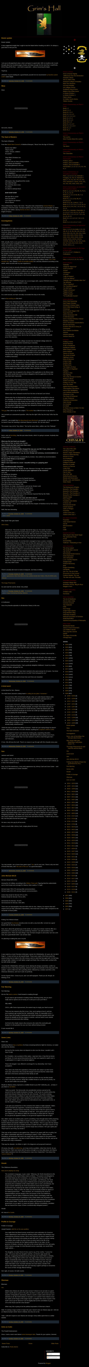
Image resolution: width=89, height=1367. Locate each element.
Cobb (64, 529)
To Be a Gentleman (69, 345)
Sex (2, 598)
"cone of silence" (6, 1154)
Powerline (66, 520)
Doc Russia (15, 923)
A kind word (6, 686)
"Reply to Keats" (68, 294)
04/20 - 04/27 (71, 851)
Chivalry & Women (69, 450)
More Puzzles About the (73, 139)
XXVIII (81, 235)
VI (79, 166)
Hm (2, 1287)
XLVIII (65, 245)
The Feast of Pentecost (70, 396)
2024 (67, 650)
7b (83, 191)
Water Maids (67, 482)
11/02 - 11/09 (71, 717)
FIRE (64, 607)
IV (76, 166)
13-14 (82, 212)
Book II (65, 110)
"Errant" (65, 270)
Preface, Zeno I (68, 160)
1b (71, 202)
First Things (66, 608)
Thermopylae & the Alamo (71, 388)
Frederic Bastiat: (71, 575)
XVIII (80, 181)
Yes (33, 864)
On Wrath (66, 406)
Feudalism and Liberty (70, 501)
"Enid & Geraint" (68, 268)
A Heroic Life (67, 503)
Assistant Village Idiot (69, 582)
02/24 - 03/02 (71, 873)
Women (4, 578)
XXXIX (71, 241)
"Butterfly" (66, 264)
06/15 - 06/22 (71, 829)
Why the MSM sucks (51, 576)
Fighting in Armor (68, 357)
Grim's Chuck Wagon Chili (71, 311)
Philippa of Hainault (69, 462)
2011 (67, 685)
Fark (64, 527)
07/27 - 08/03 (71, 813)
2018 (67, 666)
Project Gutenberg (68, 567)
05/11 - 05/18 (71, 843)
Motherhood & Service (70, 476)
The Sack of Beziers (9, 137)
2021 (67, 658)
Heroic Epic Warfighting (70, 390)
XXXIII (81, 237)
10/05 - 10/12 (71, 786)
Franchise (66, 510)
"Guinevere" (66, 272)
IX (63, 168)
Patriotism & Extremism (70, 400)
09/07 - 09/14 (71, 797)
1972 (67, 909)
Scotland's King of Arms (70, 89)
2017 (67, 669)
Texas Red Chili (68, 313)
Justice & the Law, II (69, 514)
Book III (65, 112)
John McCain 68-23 (8, 876)
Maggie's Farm (67, 586)
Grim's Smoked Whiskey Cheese (73, 319)
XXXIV (65, 239)
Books (8, 515)
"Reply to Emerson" (69, 290)
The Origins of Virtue (69, 367)
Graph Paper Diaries (69, 610)
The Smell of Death (69, 355)
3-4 (75, 202)
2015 (67, 674)
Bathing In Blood (68, 378)
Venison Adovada (68, 334)
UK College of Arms (69, 87)
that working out (11, 298)
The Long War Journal (70, 631)
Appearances (10, 576)
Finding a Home (68, 341)
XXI (67, 183)
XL (74, 241)
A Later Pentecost (68, 398)
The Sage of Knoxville (70, 635)
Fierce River (67, 499)
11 (68, 193)
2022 (67, 655)
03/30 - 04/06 (71, 859)
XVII (64, 181)
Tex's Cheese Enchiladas (71, 330)
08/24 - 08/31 (71, 802)
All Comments (52, 1357)
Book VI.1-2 (66, 206)
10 (65, 193)
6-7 (80, 198)
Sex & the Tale (67, 474)
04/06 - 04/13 (71, 856)
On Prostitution (67, 458)
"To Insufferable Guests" (70, 296)
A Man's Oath (67, 361)
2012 (67, 682)
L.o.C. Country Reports (70, 559)
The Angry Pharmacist (8, 583)
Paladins (65, 371)
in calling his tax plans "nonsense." (36, 693)
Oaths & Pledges (68, 508)
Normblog (13, 435)
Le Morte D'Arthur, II (69, 95)
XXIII (73, 183)
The (66, 137)
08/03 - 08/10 (71, 810)
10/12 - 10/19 (71, 783)
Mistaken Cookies (68, 320)
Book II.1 (66, 194)
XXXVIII (65, 241)
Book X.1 (66, 222)
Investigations (6, 221)
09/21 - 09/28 (71, 791)
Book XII (65, 130)
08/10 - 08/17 (71, 808)
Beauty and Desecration (70, 478)
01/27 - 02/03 (71, 884)
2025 (67, 647)
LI (73, 245)
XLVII (80, 243)
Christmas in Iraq (68, 394)
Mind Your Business (69, 83)
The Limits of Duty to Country (72, 376)
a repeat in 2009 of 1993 (46, 729)
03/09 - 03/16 (71, 867)
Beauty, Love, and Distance (71, 480)
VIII (85, 166)
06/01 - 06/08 (71, 835)
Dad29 (65, 633)
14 (71, 216)
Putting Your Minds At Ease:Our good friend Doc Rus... (76, 762)
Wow (3, 86)
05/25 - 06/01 (71, 837)
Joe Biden (12, 1087)
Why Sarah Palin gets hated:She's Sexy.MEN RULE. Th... (74, 742)
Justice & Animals (68, 380)
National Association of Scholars (73, 616)
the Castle (11, 1212)
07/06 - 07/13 (71, 821)
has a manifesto (18, 1045)
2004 (67, 903)
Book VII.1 (66, 210)
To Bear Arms (67, 365)
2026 (67, 644)
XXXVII (79, 239)
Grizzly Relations (68, 470)
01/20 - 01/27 (71, 886)
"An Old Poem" (67, 288)
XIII (75, 179)
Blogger (48, 1363)
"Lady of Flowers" (68, 276)
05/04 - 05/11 (71, 846)
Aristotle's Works (68, 77)
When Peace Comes (69, 349)
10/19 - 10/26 (71, 723)
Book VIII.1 (66, 214)
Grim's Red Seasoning (70, 301)
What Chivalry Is (68, 410)
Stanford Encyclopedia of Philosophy (74, 620)
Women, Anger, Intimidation (71, 452)
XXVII (76, 235)
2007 (67, 895)
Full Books (66, 569)
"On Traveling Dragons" (70, 286)
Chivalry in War (67, 373)
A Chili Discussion (68, 317)
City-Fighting (67, 375)
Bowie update (6, 38)
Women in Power (68, 456)
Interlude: (76, 210)
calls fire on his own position (20, 1229)
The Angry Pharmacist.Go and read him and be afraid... (76, 747)
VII (82, 166)
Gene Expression (68, 556)
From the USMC (68, 384)
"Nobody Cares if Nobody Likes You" (74, 280)
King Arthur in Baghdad (70, 369)
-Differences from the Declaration (73, 75)
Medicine (25, 593)
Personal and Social (69, 505)
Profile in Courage (8, 1222)
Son (2, 751)
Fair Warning (6, 987)
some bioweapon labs (28, 1334)
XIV (77, 179)
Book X (65, 126)
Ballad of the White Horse (71, 91)
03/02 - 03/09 (71, 870)
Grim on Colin (6, 1327)
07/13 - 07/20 (71, 818)
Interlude (65, 196)
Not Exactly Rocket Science (71, 554)
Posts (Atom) (14, 1347)
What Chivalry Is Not (69, 412)
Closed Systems (68, 506)
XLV (73, 243)
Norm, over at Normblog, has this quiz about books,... (75, 737)
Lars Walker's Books (69, 629)
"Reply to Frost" (68, 292)
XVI (83, 179)
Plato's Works (67, 97)
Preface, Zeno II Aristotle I (71, 162)
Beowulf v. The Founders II (71, 493)
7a (80, 191)
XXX (68, 237)
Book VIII (66, 122)
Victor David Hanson (69, 522)
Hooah (3, 1163)
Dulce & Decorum (68, 359)
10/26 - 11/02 (71, 720)
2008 (67, 693)
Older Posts (54, 1343)
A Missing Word (68, 460)
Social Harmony (68, 343)
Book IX (65, 124)
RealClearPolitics (68, 618)
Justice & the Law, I (69, 512)
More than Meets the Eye (22, 576)
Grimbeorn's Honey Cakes (71, 305)
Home (30, 1343)
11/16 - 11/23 (71, 712)
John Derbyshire (68, 557)
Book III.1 (66, 198)
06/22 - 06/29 (71, 827)
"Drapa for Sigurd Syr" (70, 266)
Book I (65, 108)
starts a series (13, 994)
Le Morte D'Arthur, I (69, 93)
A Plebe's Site (67, 591)
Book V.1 (66, 204)
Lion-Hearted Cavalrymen (71, 392)
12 (70, 193)
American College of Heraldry (72, 81)
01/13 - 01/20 (71, 889)
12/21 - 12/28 (71, 698)
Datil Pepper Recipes (69, 303)
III (74, 166)
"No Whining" (67, 282)
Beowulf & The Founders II (71, 495)
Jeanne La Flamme (69, 466)
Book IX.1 (66, 218)
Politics (42, 576)
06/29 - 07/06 (71, 824)
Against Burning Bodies (70, 386)
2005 (67, 901)
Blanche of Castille (69, 464)
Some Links (5, 1037)
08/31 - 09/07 (71, 799)
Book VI (65, 118)
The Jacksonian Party (69, 537)
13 (72, 193)
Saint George (67, 402)
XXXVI (74, 239)
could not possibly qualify (26, 261)
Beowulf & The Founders (70, 491)
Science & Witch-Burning (70, 454)
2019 (67, 663)
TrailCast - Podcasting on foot (72, 542)
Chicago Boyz (67, 637)
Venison (65, 332)
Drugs (8, 593)
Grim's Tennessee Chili (70, 315)
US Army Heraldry (68, 85)
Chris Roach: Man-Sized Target (72, 535)
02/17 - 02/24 (71, 875)
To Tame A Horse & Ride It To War (73, 408)
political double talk (34, 576)
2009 (67, 690)
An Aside (76, 229)
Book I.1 (65, 191)
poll (31, 883)
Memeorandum (67, 525)
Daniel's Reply (67, 497)
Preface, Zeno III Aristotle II (71, 164)
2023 (67, 652)
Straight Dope (67, 561)
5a (75, 198)
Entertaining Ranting (16, 593)
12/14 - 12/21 (71, 701)
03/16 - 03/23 (71, 865)
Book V (65, 116)
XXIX (64, 237)
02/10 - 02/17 (71, 878)
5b (77, 198)
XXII (70, 183)
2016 (67, 671)
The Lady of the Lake (69, 449)
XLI (77, 241)
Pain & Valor (67, 472)
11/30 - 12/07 (71, 706)
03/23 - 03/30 (71, 862)
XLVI (76, 243)
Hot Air (65, 523)
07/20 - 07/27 (71, 816)
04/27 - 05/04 (71, 848)
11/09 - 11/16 (71, 715)
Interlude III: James (72, 181)
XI (69, 179)
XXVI (71, 235)
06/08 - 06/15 (71, 832)
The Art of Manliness (69, 599)
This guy (4, 410)
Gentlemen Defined (69, 347)
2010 (67, 688)
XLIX (69, 245)
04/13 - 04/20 (71, 854)
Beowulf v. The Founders (70, 489)
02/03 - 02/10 (71, 881)
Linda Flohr (66, 468)
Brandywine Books (69, 625)
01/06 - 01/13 (71, 892)
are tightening (18, 1148)
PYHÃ (65, 539)
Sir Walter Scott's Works (70, 99)
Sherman (4, 1280)
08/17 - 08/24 (71, 805)
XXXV (69, 239)
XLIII (83, 241)
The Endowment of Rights (71, 487)
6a (76, 191)
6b (78, 191)
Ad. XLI (65, 243)
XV (80, 179)
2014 (67, 677)
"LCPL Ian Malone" (69, 278)
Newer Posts (6, 1343)
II (72, 166)
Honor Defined (67, 351)
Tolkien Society (67, 101)
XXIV (77, 183)
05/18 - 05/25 (71, 840)
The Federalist (67, 605)
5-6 (75, 206)
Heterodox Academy (69, 614)
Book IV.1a (66, 202)
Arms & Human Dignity (70, 74)
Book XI (65, 128)
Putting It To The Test (69, 382)
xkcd (64, 565)
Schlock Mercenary (69, 563)
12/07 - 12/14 (71, 704)
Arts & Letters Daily (69, 79)
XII (72, 179)
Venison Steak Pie (68, 336)
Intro (64, 229)
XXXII (76, 237)
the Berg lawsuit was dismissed (28, 420)
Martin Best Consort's (14, 144)
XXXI (72, 237)
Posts (49, 1354)
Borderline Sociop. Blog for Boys (73, 584)
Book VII (65, 120)
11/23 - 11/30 (71, 709)
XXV (81, 183)
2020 (67, 661)
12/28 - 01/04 (71, 696)
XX (64, 183)
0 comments (29, 81)
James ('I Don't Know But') (71, 627)
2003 (67, 906)
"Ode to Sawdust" (68, 284)
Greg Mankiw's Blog (69, 612)
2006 (67, 898)
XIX (84, 181)
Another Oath (67, 363)
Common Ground (68, 603)
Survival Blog (67, 540)
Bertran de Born (25, 209)
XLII (80, 241)
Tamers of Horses (68, 353)
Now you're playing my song (10, 1170)
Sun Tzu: (70, 571)
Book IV (65, 114)
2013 (67, 680)
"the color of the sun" (22, 866)
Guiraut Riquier (48, 206)
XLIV (69, 243)
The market (29, 410)
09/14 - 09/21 (71, 794)
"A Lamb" (66, 274)
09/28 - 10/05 (71, 788)
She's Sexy (4, 524)
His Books (66, 593)
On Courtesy (67, 404)
